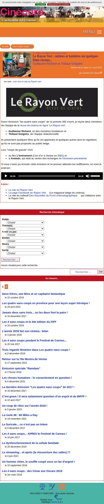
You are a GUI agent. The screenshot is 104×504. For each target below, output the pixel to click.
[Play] (6, 176)
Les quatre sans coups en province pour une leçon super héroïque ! (46, 303)
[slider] (46, 176)
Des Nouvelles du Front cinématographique (53, 195)
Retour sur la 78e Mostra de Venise (24, 359)
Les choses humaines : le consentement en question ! (37, 377)
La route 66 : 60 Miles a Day (20, 415)
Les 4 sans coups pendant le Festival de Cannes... (34, 340)
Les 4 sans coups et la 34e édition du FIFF (29, 321)
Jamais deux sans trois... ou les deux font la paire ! (35, 312)
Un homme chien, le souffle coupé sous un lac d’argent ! (38, 461)
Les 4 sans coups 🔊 (22, 46)
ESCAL (54, 502)
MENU (89, 32)
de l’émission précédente (73, 158)
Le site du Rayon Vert (20, 190)
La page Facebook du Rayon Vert (27, 192)
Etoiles (6, 238)
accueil (5, 46)
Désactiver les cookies (58, 4)
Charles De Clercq (91, 73)
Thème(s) (7, 225)
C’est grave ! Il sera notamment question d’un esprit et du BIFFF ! (44, 396)
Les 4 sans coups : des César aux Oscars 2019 (32, 471)
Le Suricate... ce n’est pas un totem (24, 424)
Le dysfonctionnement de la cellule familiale (30, 443)
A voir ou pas (9, 231)
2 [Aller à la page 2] (6, 286)
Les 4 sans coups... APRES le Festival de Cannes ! (34, 433)
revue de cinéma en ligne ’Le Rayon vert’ (43, 125)
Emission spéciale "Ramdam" (21, 368)
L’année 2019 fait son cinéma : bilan (25, 331)
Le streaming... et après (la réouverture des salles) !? (36, 452)
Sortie (5, 250)
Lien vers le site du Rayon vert (27, 81)
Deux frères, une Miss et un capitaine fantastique (33, 293)
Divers (5, 244)
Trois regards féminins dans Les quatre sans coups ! (36, 349)
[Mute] (87, 176)
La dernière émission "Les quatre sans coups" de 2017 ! (38, 387)
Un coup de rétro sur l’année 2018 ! (24, 405)
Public (5, 219)
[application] (52, 176)
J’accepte (40, 4)
